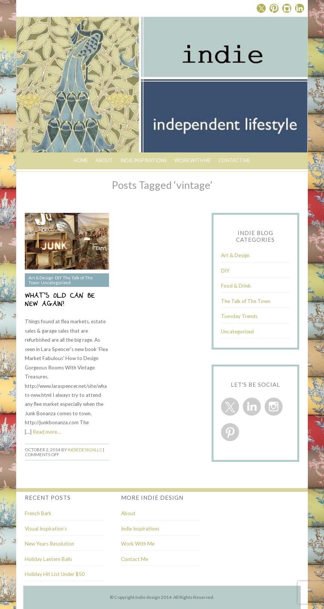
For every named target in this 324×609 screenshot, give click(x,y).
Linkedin (299, 8)
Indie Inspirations (140, 529)
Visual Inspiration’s (46, 529)
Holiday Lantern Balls (48, 559)
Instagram (286, 8)
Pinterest (274, 8)
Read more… (47, 432)
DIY (58, 277)
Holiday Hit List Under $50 (55, 574)
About (104, 160)
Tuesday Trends (239, 316)
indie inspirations (143, 160)
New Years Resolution (49, 544)
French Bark (38, 513)
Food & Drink (236, 286)
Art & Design (41, 277)
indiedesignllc (85, 449)
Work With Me (192, 160)
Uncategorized (56, 282)
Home (81, 160)
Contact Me (234, 160)
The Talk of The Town (245, 301)
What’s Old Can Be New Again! (60, 301)
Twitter (261, 8)
